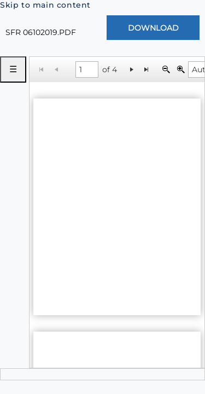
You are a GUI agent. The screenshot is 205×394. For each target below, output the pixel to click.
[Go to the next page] (132, 69)
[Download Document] (153, 27)
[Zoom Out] (166, 69)
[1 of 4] (86, 69)
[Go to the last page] (146, 69)
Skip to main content (45, 5)
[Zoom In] (180, 69)
